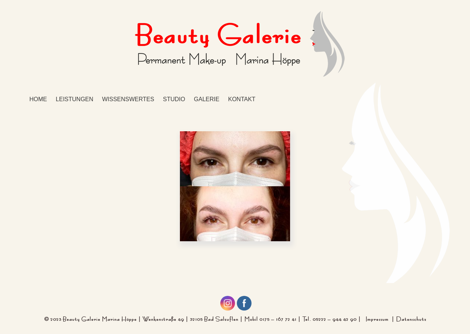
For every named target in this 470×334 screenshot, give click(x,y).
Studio (174, 99)
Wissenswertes (128, 99)
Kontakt (241, 99)
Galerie (206, 99)
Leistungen (74, 99)
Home (38, 99)
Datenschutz (411, 318)
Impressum (378, 318)
